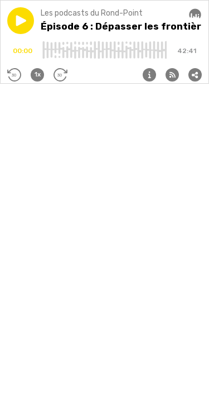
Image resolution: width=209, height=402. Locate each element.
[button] (20, 20)
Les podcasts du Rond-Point (92, 13)
